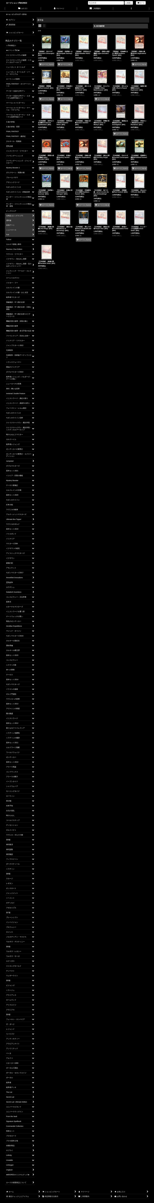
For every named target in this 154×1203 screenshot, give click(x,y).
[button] (131, 8)
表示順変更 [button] (99, 26)
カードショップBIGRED (16, 3)
